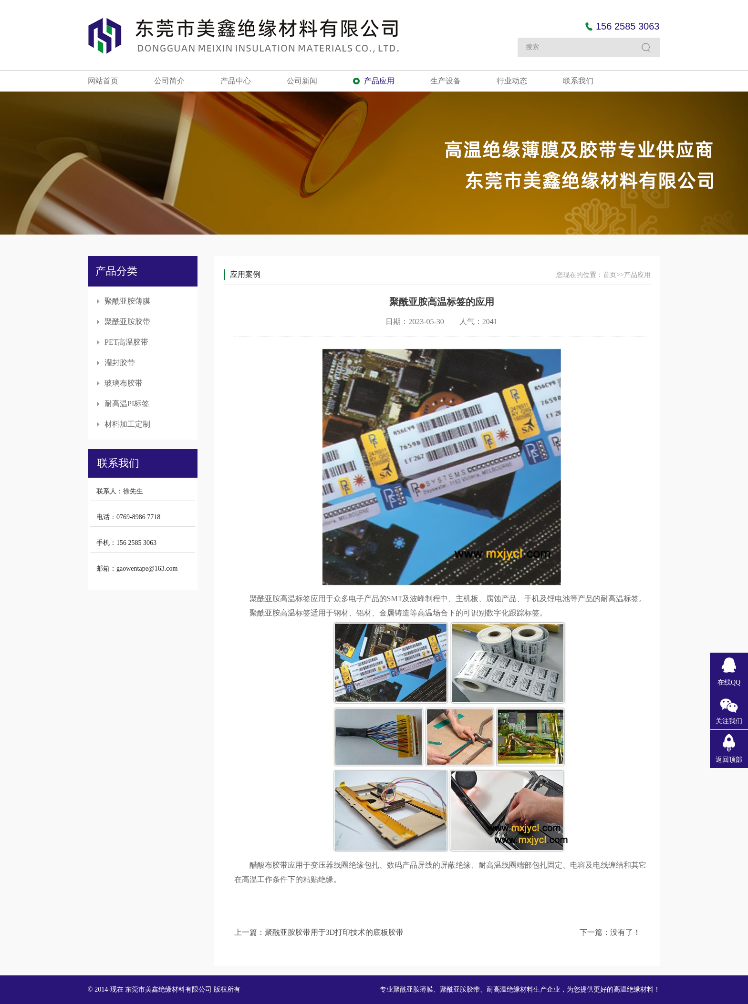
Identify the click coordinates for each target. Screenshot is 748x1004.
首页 (609, 274)
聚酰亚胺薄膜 (127, 301)
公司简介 (169, 81)
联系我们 (578, 81)
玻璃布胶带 (123, 383)
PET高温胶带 (126, 342)
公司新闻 (302, 81)
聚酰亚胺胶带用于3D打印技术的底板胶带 (334, 932)
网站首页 (103, 81)
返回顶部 (729, 759)
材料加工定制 (127, 424)
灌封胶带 (119, 363)
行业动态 (512, 81)
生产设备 (445, 81)
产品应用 (379, 81)
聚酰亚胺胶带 (127, 322)
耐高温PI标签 (126, 404)
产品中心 (235, 81)
